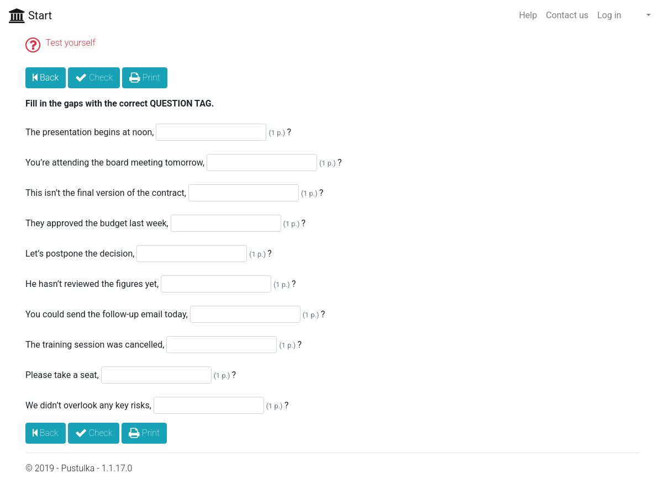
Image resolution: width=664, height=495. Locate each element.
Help (528, 15)
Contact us (567, 15)
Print (144, 77)
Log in (609, 15)
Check (94, 77)
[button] (640, 15)
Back (46, 77)
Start (30, 15)
